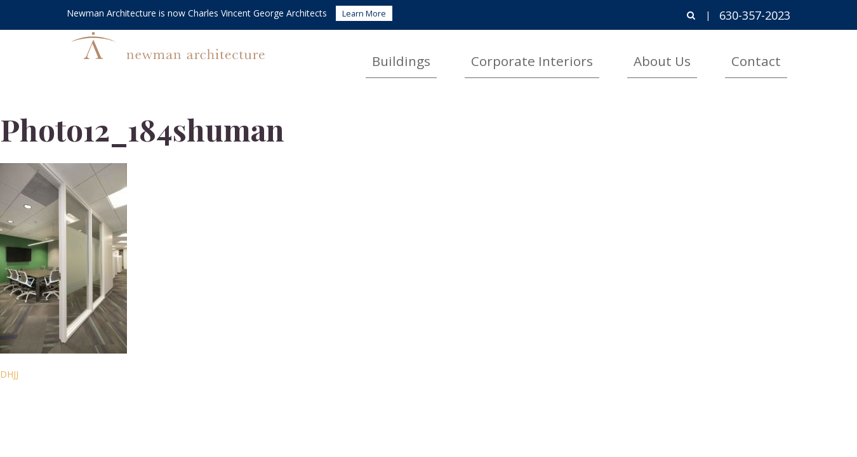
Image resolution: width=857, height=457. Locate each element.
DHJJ (9, 374)
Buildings (512, 54)
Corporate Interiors (607, 54)
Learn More (364, 13)
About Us (702, 54)
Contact (769, 54)
